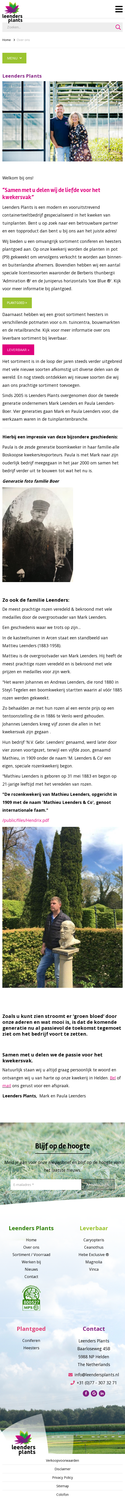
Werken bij (31, 1262)
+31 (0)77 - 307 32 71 (94, 1382)
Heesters (31, 1347)
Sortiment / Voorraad (31, 1254)
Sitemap (62, 1486)
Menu (14, 58)
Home (6, 40)
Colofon (62, 1494)
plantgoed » (17, 303)
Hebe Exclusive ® (94, 1254)
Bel (113, 1078)
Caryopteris (93, 1240)
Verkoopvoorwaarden (62, 1460)
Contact (31, 1276)
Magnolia (93, 1262)
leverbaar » (18, 349)
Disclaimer (62, 1469)
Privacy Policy (62, 1477)
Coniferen (31, 1340)
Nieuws (31, 1269)
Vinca (94, 1269)
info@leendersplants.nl (93, 1374)
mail (6, 1085)
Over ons (23, 40)
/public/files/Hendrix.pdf (25, 820)
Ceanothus (94, 1247)
